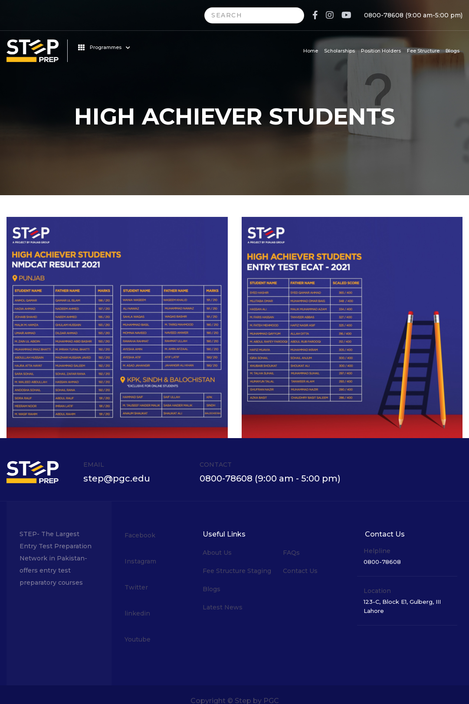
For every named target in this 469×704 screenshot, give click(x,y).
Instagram (140, 561)
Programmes (104, 47)
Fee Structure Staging (237, 571)
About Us (217, 553)
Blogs (452, 51)
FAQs (291, 553)
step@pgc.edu (116, 478)
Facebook (140, 535)
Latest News (223, 607)
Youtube (138, 639)
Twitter (136, 587)
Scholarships (339, 51)
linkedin (137, 613)
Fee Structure (423, 51)
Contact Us (300, 571)
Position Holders (381, 51)
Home (310, 51)
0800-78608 (383, 15)
